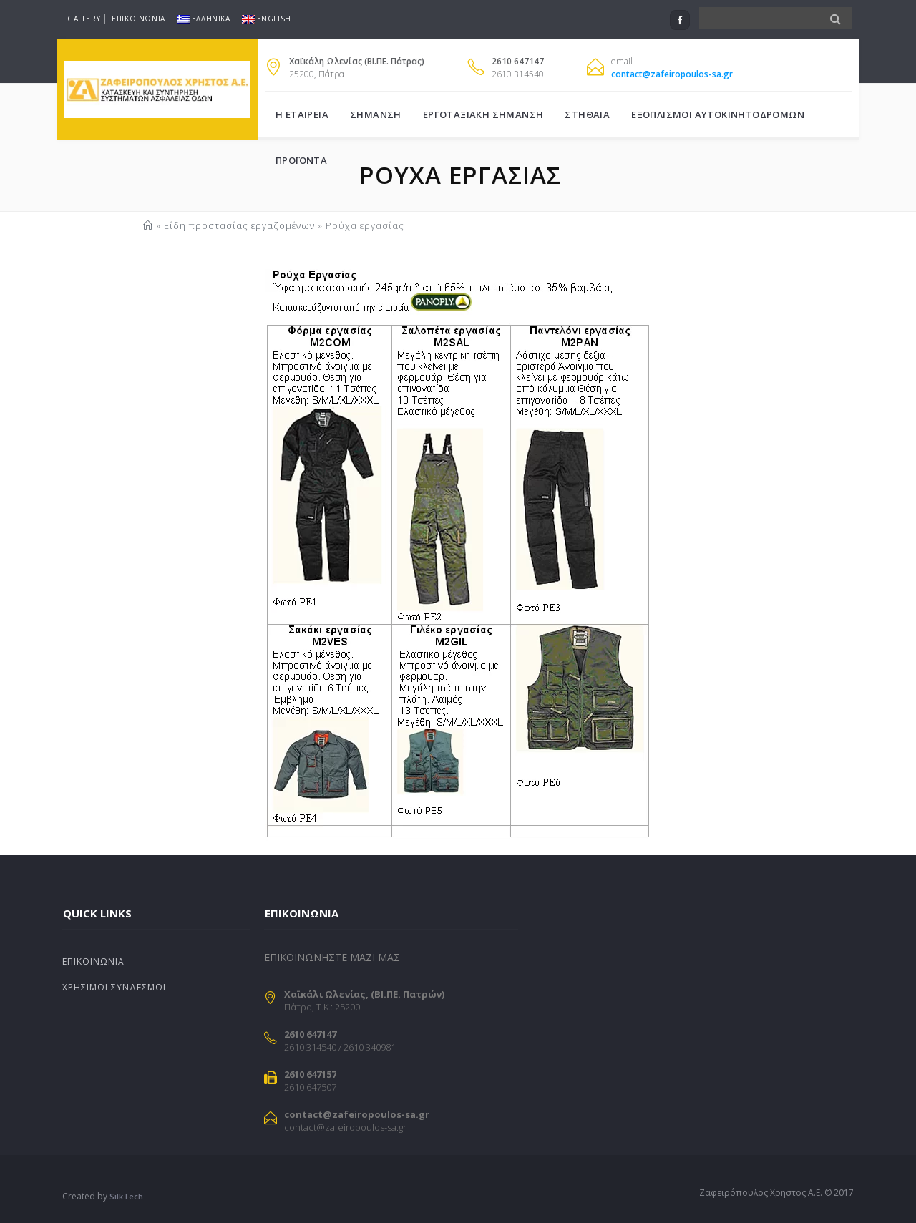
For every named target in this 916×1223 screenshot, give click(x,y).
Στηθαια (587, 114)
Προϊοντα (301, 160)
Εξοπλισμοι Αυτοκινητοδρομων (717, 114)
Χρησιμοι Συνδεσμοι (114, 987)
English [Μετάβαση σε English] (266, 19)
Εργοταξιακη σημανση (483, 114)
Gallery (83, 19)
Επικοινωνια (138, 19)
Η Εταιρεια (302, 114)
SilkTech (126, 1196)
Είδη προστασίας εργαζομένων (239, 225)
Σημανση (375, 114)
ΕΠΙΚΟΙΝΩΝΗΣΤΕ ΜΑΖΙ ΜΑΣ (332, 957)
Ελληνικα (203, 19)
